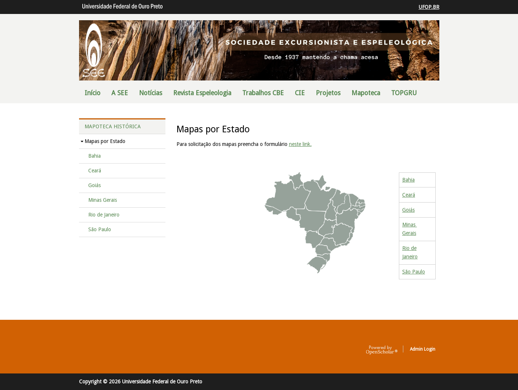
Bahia (408, 180)
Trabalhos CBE (263, 93)
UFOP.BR (429, 7)
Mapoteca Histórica (113, 126)
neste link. (300, 144)
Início (92, 93)
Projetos (328, 93)
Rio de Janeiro (103, 215)
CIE (300, 93)
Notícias (150, 93)
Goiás (408, 210)
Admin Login (422, 349)
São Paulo (413, 272)
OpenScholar (381, 350)
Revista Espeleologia (202, 93)
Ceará (408, 195)
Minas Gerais (102, 200)
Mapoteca (365, 93)
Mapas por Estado (105, 141)
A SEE (119, 93)
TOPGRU (404, 93)
